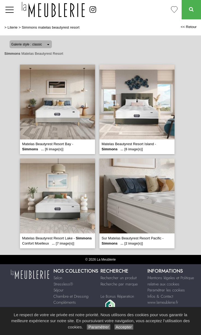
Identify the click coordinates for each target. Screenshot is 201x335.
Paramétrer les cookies (166, 290)
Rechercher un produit (118, 278)
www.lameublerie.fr (162, 302)
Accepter (124, 327)
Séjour (59, 290)
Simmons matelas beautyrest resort (50, 27)
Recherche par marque (119, 284)
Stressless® (63, 284)
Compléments (65, 302)
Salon (58, 278)
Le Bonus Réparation (117, 296)
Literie (13, 27)
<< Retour (189, 27)
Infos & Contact (160, 296)
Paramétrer (98, 327)
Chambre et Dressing (71, 296)
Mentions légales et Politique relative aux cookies (170, 281)
